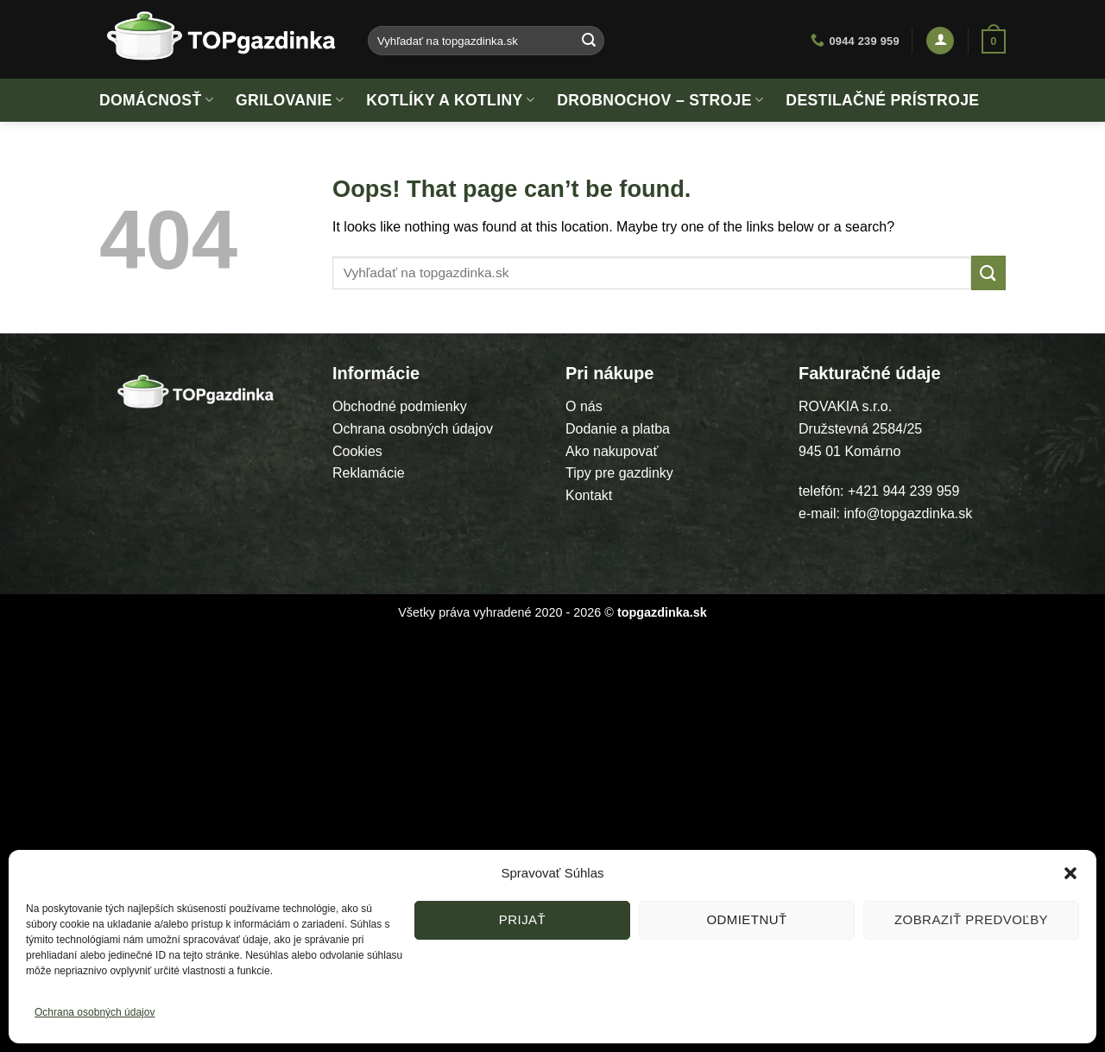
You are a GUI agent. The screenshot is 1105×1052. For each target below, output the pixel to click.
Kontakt (588, 495)
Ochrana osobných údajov (95, 1012)
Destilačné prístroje (882, 100)
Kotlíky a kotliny (450, 100)
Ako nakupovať (611, 451)
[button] (1070, 873)
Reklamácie (368, 473)
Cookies (357, 451)
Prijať (522, 919)
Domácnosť (156, 100)
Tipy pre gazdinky (619, 473)
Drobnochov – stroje (660, 100)
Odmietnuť (746, 919)
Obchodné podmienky (399, 406)
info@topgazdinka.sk (907, 513)
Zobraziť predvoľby (971, 919)
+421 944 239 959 (903, 491)
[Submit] (588, 40)
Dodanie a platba (617, 428)
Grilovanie (290, 100)
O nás (584, 406)
